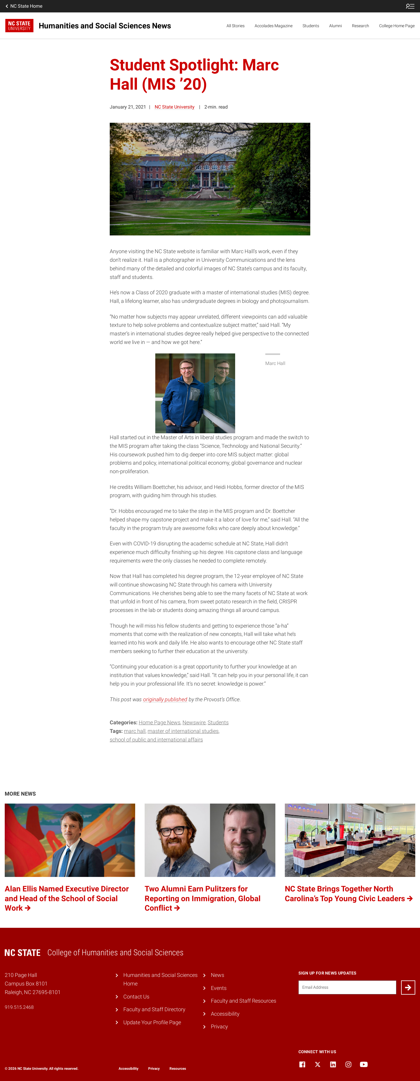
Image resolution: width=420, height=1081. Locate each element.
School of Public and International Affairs (156, 739)
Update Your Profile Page (152, 1022)
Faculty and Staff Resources (243, 1001)
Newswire (194, 722)
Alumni (335, 25)
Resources (177, 1069)
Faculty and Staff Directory (154, 1009)
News (217, 975)
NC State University (175, 107)
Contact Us (136, 996)
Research (360, 25)
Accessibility (225, 1014)
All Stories (236, 25)
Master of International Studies (183, 731)
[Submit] (408, 987)
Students (311, 25)
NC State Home (23, 6)
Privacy (219, 1026)
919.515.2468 (19, 1007)
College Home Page (397, 25)
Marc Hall (135, 731)
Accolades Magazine (274, 25)
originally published (165, 699)
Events (219, 988)
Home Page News (159, 722)
